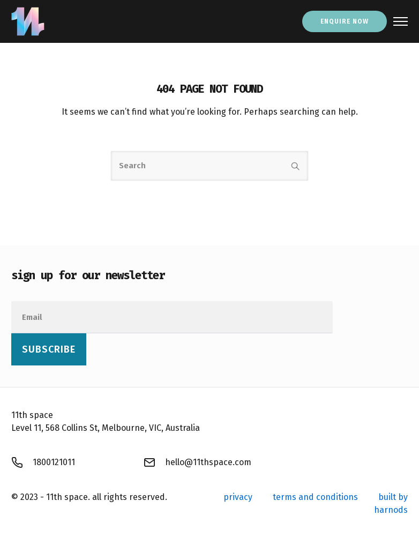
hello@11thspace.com (208, 462)
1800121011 (54, 462)
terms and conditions (315, 497)
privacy (237, 497)
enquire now (344, 21)
